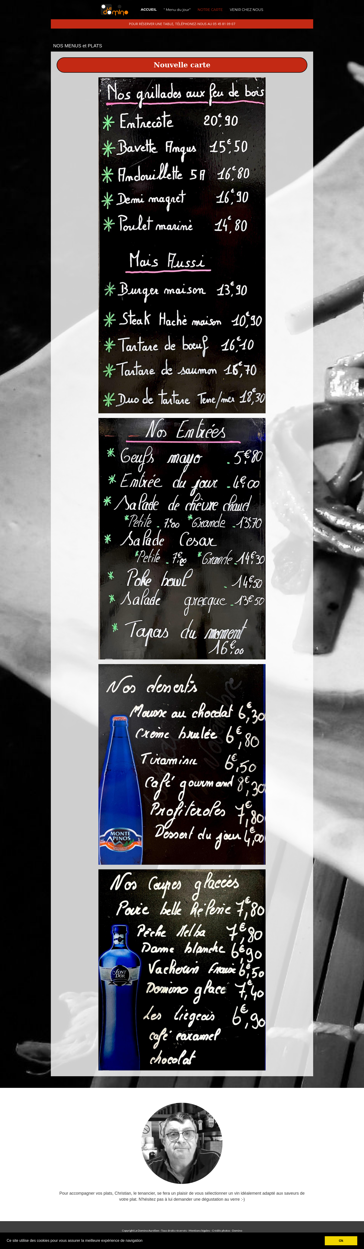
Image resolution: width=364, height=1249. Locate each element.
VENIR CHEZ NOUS (246, 9)
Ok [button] (341, 1240)
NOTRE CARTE (210, 9)
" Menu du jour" (177, 9)
